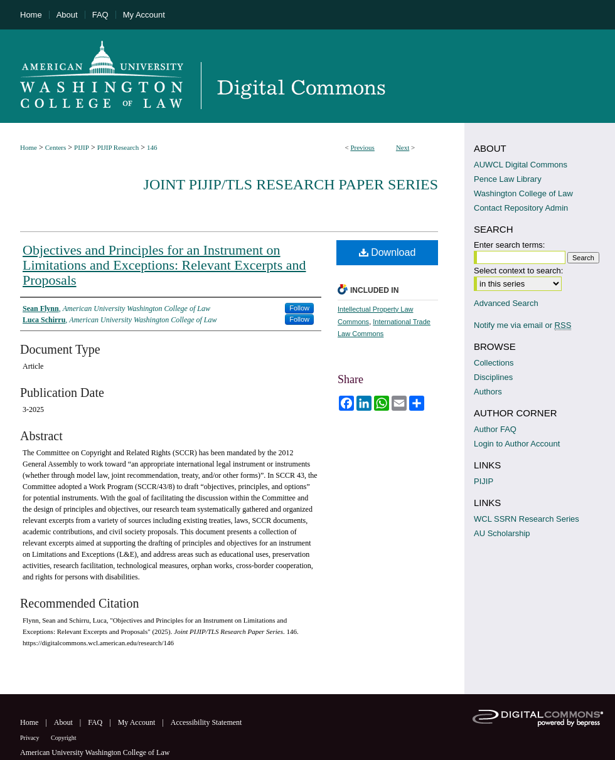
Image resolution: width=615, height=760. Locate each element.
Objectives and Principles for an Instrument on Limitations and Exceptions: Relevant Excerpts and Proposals (164, 265)
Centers (56, 147)
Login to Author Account (517, 443)
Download (387, 252)
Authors (488, 391)
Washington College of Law (523, 193)
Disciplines (493, 377)
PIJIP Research (118, 147)
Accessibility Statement (206, 722)
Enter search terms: (509, 245)
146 (152, 147)
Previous (362, 147)
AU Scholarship (502, 533)
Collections (494, 362)
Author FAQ (495, 429)
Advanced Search (506, 303)
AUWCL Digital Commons (520, 164)
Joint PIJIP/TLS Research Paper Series (291, 184)
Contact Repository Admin (521, 208)
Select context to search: (518, 270)
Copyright (64, 737)
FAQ (96, 722)
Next (402, 147)
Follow (299, 308)
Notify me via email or (522, 325)
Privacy (30, 737)
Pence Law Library (508, 179)
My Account (138, 722)
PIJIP (81, 147)
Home (28, 147)
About (64, 722)
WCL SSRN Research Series (526, 519)
